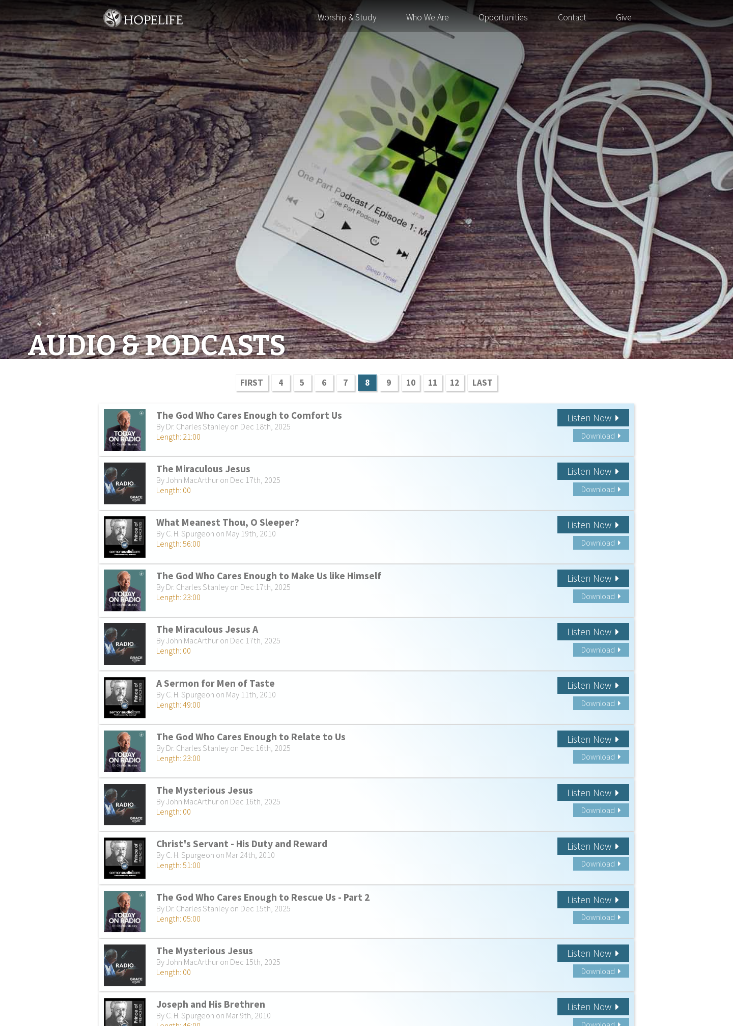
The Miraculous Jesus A (207, 629)
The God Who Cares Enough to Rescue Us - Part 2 (263, 897)
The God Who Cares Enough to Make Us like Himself (268, 576)
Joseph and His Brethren (210, 1004)
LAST (482, 382)
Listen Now (593, 418)
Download (601, 436)
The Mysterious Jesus (204, 790)
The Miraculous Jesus (203, 469)
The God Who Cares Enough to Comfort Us (249, 415)
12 (454, 382)
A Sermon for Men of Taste (215, 683)
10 (410, 382)
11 (432, 382)
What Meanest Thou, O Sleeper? (227, 522)
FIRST (251, 382)
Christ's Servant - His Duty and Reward (241, 844)
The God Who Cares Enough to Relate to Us (251, 737)
